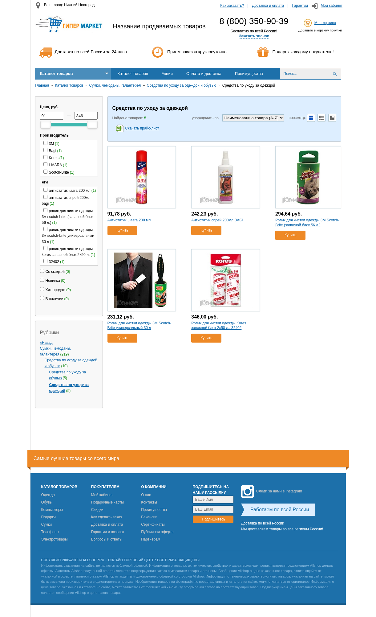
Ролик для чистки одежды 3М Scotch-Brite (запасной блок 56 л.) (307, 222)
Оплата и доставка (203, 73)
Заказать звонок (254, 36)
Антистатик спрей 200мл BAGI (217, 220)
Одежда (48, 495)
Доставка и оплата (268, 5)
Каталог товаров (56, 73)
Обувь (46, 502)
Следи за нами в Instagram (271, 491)
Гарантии (300, 5)
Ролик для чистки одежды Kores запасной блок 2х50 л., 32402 (218, 325)
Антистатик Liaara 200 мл (129, 220)
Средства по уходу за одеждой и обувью (181, 85)
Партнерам (150, 539)
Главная (42, 85)
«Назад (46, 342)
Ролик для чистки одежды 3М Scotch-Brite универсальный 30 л (139, 325)
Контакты (149, 502)
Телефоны (50, 532)
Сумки (46, 524)
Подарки (48, 517)
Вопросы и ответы (106, 539)
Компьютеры (52, 510)
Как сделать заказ (106, 517)
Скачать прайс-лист (142, 128)
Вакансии (149, 517)
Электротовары (54, 539)
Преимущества (249, 73)
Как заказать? (232, 5)
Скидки (97, 510)
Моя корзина (325, 23)
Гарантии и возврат (107, 532)
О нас (146, 495)
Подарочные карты (107, 502)
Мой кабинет (331, 5)
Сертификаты (153, 524)
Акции (167, 73)
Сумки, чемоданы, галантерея (115, 85)
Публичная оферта (157, 532)
